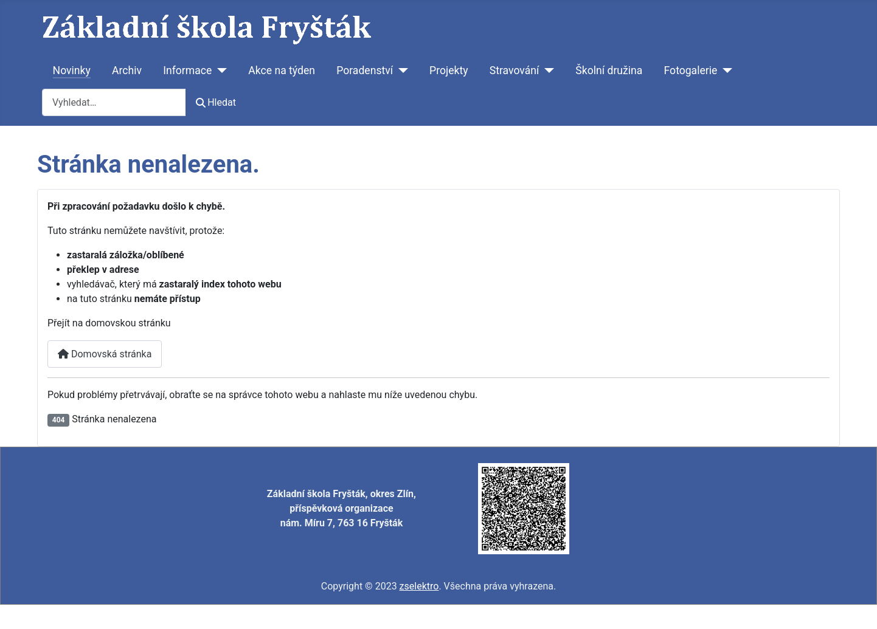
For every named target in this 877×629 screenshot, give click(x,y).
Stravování (514, 70)
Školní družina (608, 70)
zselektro (419, 586)
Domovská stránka (104, 354)
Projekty (448, 70)
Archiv (127, 70)
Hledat (216, 102)
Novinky (72, 70)
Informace (187, 70)
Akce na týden (281, 70)
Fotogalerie (691, 70)
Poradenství (364, 70)
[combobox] (114, 102)
